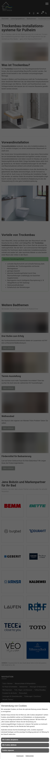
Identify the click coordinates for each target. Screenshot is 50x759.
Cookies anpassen (8, 750)
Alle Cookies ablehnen (9, 745)
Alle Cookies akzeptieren (10, 740)
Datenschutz (30, 756)
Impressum (20, 756)
